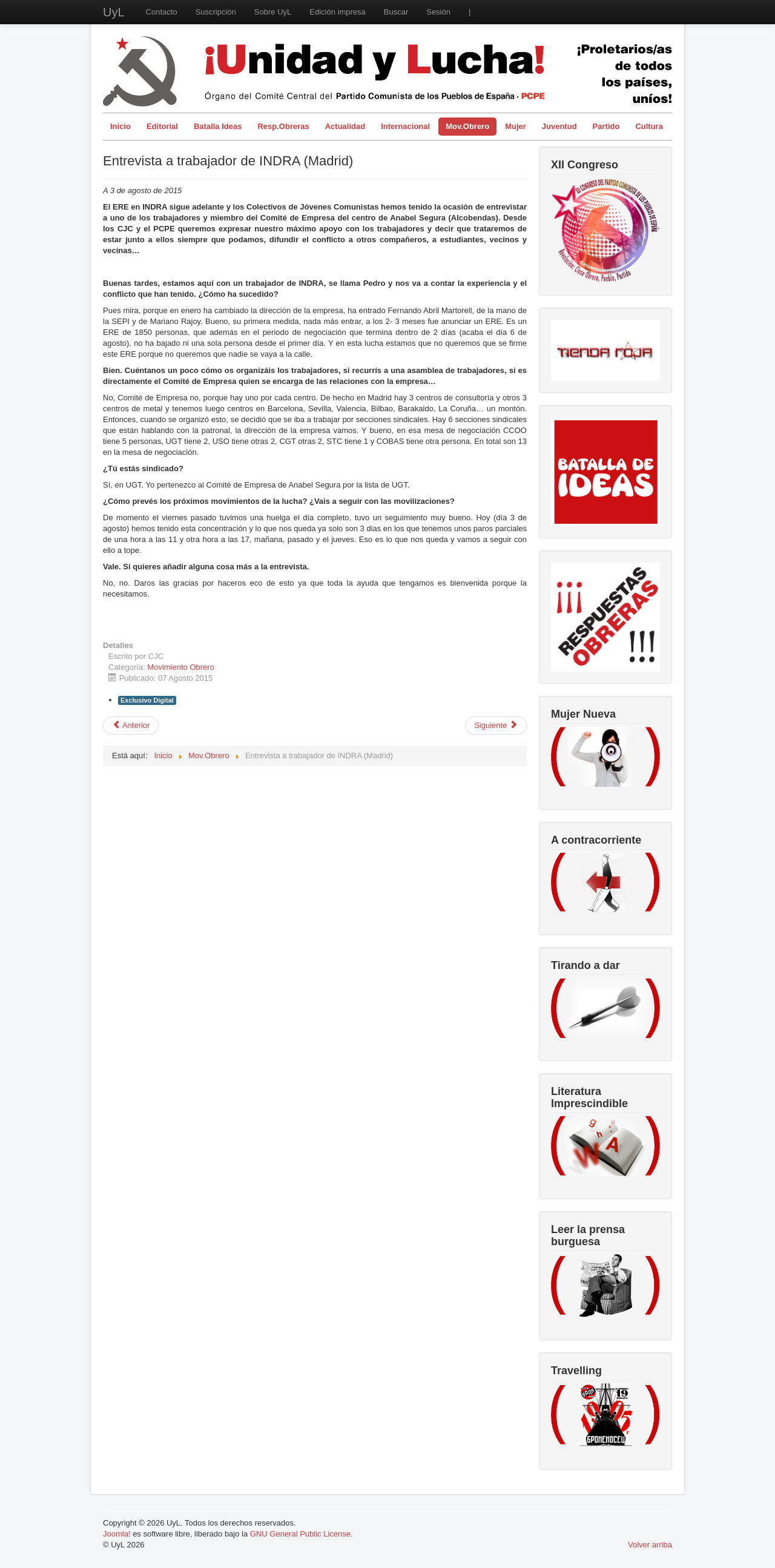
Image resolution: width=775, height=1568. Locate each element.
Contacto (161, 11)
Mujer (515, 126)
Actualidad (345, 126)
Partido (606, 126)
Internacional (405, 126)
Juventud (559, 126)
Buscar (396, 11)
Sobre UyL (272, 11)
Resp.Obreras (283, 126)
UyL (114, 12)
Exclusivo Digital (147, 700)
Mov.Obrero (467, 126)
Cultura (649, 126)
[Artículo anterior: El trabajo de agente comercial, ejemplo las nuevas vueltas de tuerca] (131, 725)
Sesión (438, 11)
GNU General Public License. (301, 1533)
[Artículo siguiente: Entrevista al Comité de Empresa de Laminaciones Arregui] (496, 725)
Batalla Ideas (218, 126)
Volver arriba (650, 1544)
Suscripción (216, 11)
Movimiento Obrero (180, 667)
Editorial (162, 126)
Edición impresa (337, 11)
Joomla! (117, 1533)
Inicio (120, 126)
